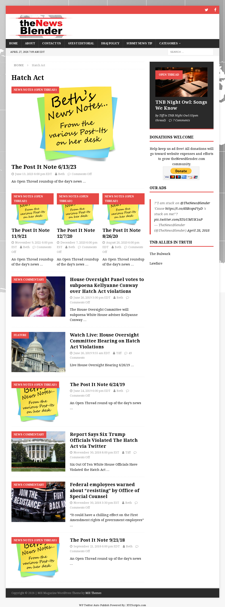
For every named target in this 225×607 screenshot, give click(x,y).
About (30, 43)
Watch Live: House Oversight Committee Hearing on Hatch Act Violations (105, 340)
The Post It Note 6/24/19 (97, 384)
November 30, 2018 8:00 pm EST (96, 452)
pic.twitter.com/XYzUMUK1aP (178, 219)
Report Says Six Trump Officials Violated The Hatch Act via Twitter (104, 440)
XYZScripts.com (136, 605)
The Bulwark (160, 253)
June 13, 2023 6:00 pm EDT (33, 173)
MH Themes (93, 592)
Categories (168, 43)
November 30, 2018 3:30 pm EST (96, 502)
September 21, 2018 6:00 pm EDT (97, 546)
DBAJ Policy (110, 43)
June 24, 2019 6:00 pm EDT (92, 390)
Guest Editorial (81, 43)
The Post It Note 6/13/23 (43, 167)
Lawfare (156, 263)
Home (13, 43)
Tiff (118, 353)
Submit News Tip (139, 43)
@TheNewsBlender (195, 203)
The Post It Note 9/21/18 (97, 540)
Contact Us (51, 43)
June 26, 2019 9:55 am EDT (92, 353)
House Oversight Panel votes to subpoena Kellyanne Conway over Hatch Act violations (107, 285)
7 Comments (181, 120)
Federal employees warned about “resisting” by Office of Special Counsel (104, 490)
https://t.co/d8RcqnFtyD (184, 208)
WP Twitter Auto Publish (94, 605)
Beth (61, 173)
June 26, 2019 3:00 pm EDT (92, 297)
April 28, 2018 (198, 230)
